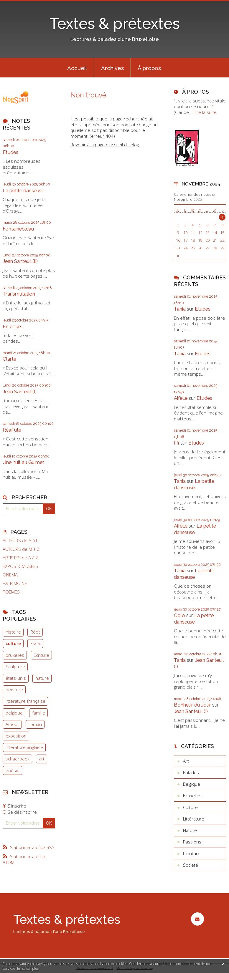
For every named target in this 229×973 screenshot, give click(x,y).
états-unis (16, 678)
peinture (14, 689)
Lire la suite (205, 112)
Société (190, 865)
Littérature (193, 819)
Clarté (9, 359)
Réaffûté (12, 430)
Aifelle (180, 398)
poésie (12, 770)
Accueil (77, 68)
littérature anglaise (24, 747)
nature (42, 678)
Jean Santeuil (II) (20, 261)
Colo (179, 615)
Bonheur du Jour (192, 705)
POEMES (11, 592)
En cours (12, 326)
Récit (35, 632)
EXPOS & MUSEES (20, 566)
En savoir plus (28, 968)
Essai (35, 643)
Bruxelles (192, 795)
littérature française (25, 701)
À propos (149, 68)
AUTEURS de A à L (20, 540)
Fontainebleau (18, 229)
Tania (180, 309)
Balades (191, 772)
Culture (190, 807)
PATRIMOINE (15, 583)
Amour (12, 724)
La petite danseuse (23, 190)
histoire (13, 632)
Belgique (191, 784)
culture (13, 643)
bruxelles (15, 655)
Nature (190, 830)
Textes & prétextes (115, 23)
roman (35, 724)
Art (186, 761)
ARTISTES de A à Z (20, 558)
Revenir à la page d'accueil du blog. (105, 144)
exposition (16, 736)
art (42, 759)
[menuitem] (77, 67)
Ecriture (41, 655)
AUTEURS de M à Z (21, 549)
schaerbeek (17, 759)
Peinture (191, 853)
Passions (192, 842)
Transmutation (19, 294)
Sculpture (15, 666)
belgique (14, 713)
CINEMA (10, 575)
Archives (112, 68)
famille (38, 713)
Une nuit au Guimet (23, 462)
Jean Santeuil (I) (20, 391)
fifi (176, 443)
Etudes (10, 152)
